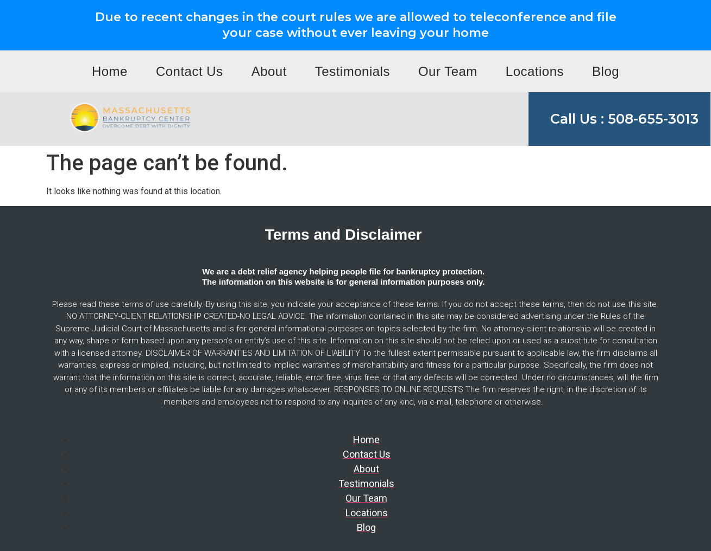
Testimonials (352, 71)
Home (110, 71)
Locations (535, 71)
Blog (605, 71)
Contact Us (189, 71)
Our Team (447, 71)
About (269, 71)
